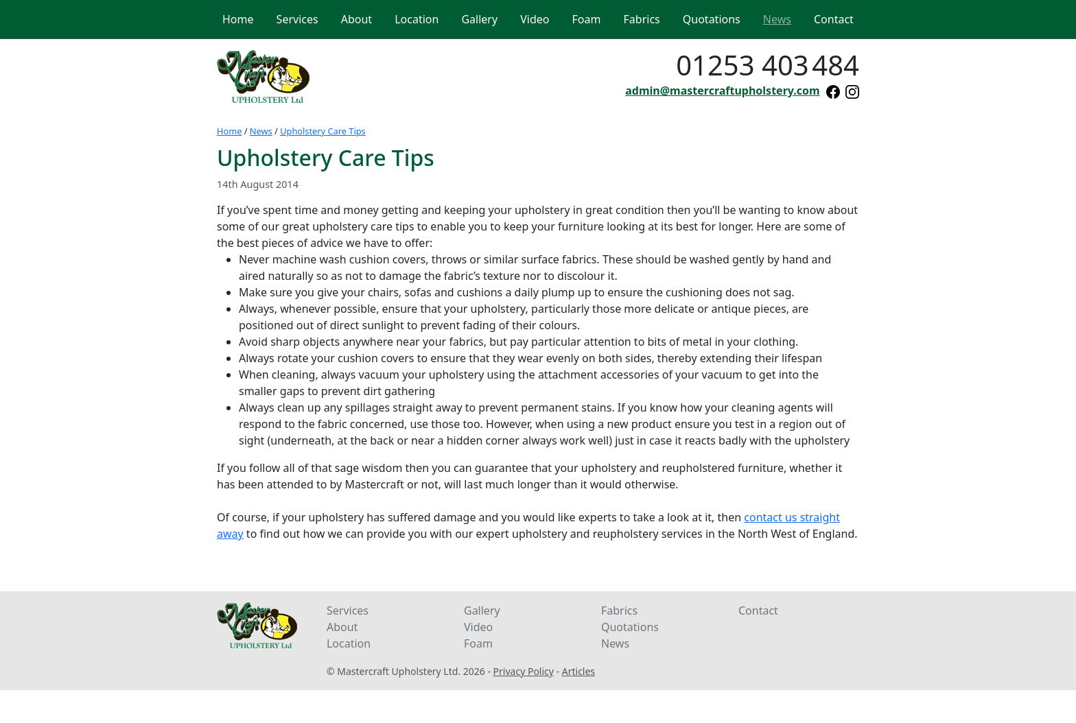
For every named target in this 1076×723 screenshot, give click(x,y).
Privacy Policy (523, 671)
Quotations (630, 627)
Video (478, 627)
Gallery (482, 610)
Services (348, 610)
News (261, 131)
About (342, 627)
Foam (478, 643)
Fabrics (619, 610)
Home (229, 131)
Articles (578, 671)
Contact (758, 610)
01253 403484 (767, 65)
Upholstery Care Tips (323, 131)
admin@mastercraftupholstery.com (722, 90)
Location (349, 643)
